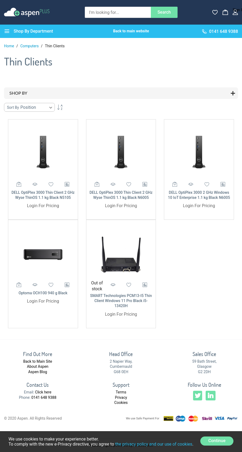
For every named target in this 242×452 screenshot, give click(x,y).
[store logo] (26, 12)
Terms (121, 392)
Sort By (13, 107)
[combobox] (118, 12)
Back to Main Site (37, 361)
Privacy (121, 397)
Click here (43, 392)
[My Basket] (225, 12)
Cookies (121, 402)
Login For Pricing (43, 205)
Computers (30, 46)
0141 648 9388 (43, 397)
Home (9, 46)
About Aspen (37, 366)
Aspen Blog (37, 372)
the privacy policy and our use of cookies (153, 444)
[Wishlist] (215, 12)
